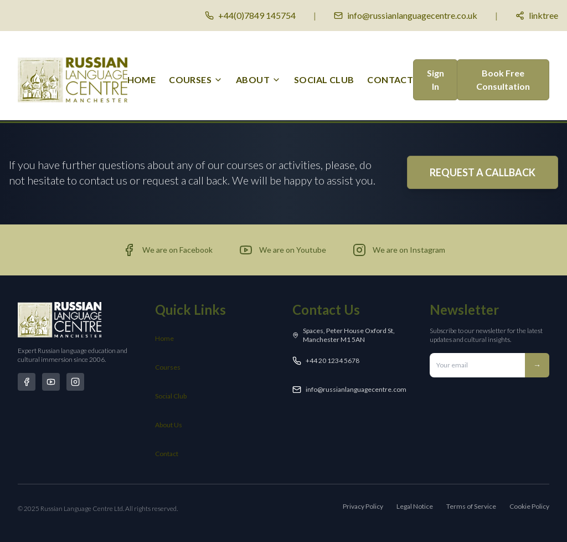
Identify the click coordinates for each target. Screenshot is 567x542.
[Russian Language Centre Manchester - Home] (72, 80)
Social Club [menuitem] (324, 79)
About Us (168, 425)
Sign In (435, 79)
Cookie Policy (529, 506)
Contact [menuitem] (390, 79)
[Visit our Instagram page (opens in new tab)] (399, 250)
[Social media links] (537, 15)
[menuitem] (196, 80)
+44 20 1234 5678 (332, 360)
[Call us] (250, 15)
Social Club (171, 396)
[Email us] (405, 15)
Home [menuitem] (141, 79)
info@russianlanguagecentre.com (356, 389)
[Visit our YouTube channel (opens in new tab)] (282, 250)
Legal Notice (414, 506)
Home (164, 338)
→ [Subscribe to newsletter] (537, 365)
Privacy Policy (363, 506)
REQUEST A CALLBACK (482, 172)
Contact (166, 453)
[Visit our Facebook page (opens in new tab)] (167, 250)
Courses (168, 367)
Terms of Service (471, 506)
